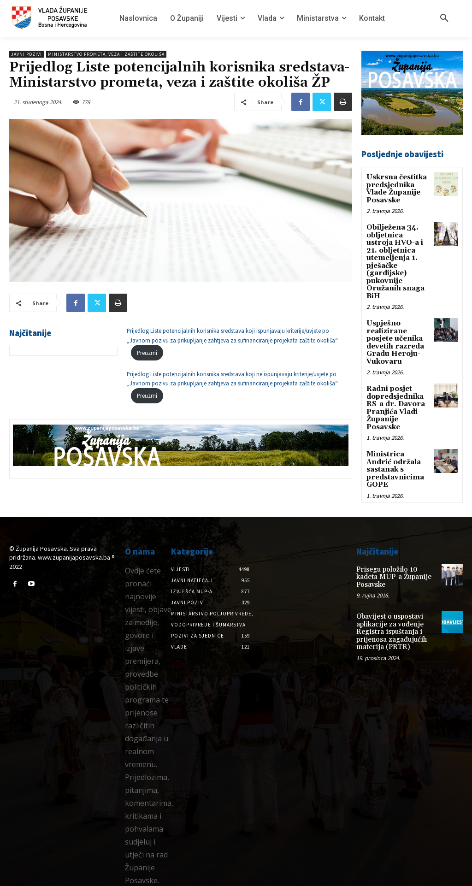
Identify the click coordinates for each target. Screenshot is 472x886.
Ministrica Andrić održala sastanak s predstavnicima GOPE (396, 451)
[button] (444, 18)
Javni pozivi (26, 54)
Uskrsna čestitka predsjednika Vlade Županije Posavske (395, 187)
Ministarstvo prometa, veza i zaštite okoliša (106, 54)
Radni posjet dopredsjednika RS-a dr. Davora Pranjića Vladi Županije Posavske (393, 396)
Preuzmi (147, 352)
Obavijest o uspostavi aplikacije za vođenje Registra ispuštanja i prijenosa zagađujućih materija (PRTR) (389, 603)
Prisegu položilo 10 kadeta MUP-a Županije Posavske (396, 553)
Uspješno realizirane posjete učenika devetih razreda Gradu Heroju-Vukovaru (393, 334)
